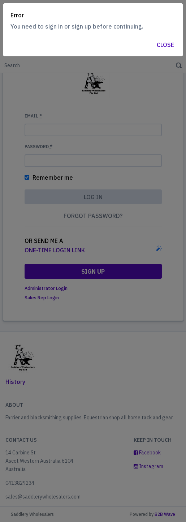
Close (165, 44)
